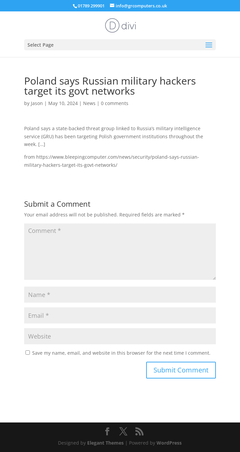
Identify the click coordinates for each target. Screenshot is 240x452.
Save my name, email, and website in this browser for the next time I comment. (121, 353)
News (89, 103)
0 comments (114, 103)
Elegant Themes (105, 443)
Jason (37, 103)
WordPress (169, 443)
